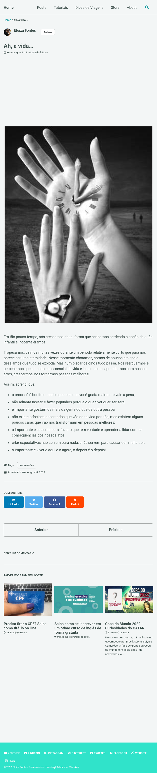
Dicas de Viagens (89, 7)
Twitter (99, 749)
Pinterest (77, 749)
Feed (10, 757)
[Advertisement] (78, 90)
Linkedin (32, 749)
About (131, 7)
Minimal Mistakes (69, 763)
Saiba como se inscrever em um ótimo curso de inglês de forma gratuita (77, 624)
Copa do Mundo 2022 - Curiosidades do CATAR (124, 622)
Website (140, 749)
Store (114, 7)
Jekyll (53, 763)
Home (8, 7)
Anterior (41, 526)
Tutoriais (60, 7)
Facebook (119, 749)
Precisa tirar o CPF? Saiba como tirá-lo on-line (25, 622)
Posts (41, 7)
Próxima (115, 526)
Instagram (54, 749)
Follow (48, 32)
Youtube (12, 749)
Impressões (26, 466)
